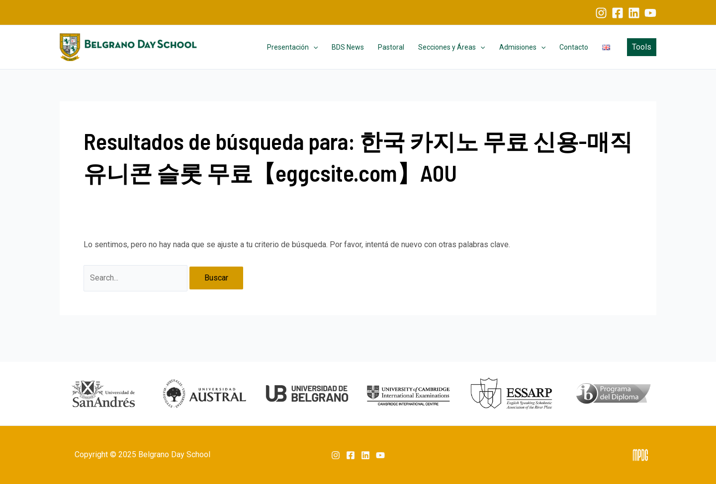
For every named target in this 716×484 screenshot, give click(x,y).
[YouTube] (650, 13)
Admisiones (522, 47)
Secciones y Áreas (451, 47)
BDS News (348, 47)
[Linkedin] (634, 13)
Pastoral (391, 47)
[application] (313, 47)
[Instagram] (601, 13)
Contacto (573, 47)
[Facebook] (618, 13)
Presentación (292, 47)
